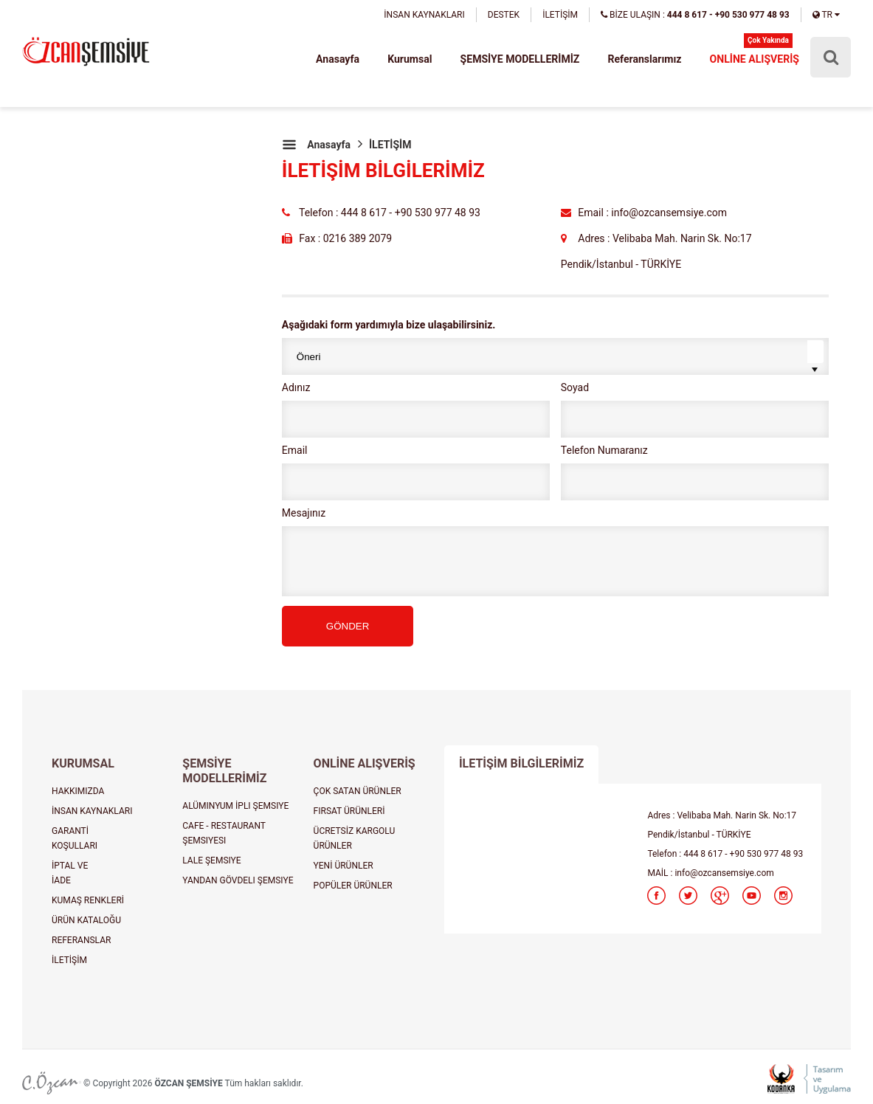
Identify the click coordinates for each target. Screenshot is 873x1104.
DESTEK (504, 15)
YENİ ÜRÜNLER (343, 865)
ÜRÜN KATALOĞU (86, 920)
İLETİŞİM (560, 15)
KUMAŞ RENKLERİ (88, 900)
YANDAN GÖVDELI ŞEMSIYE (237, 880)
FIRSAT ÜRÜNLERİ (349, 811)
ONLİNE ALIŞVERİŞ (754, 59)
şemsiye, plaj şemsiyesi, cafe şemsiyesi (86, 53)
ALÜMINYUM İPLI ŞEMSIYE (235, 806)
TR (826, 15)
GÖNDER (348, 626)
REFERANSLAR (81, 940)
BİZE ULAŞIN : (695, 15)
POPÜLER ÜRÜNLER (353, 885)
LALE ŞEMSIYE (211, 860)
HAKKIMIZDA (78, 791)
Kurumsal (411, 59)
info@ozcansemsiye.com (723, 873)
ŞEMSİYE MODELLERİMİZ (520, 59)
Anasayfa (340, 59)
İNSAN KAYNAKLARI (424, 15)
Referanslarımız (646, 59)
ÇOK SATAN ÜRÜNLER (357, 791)
